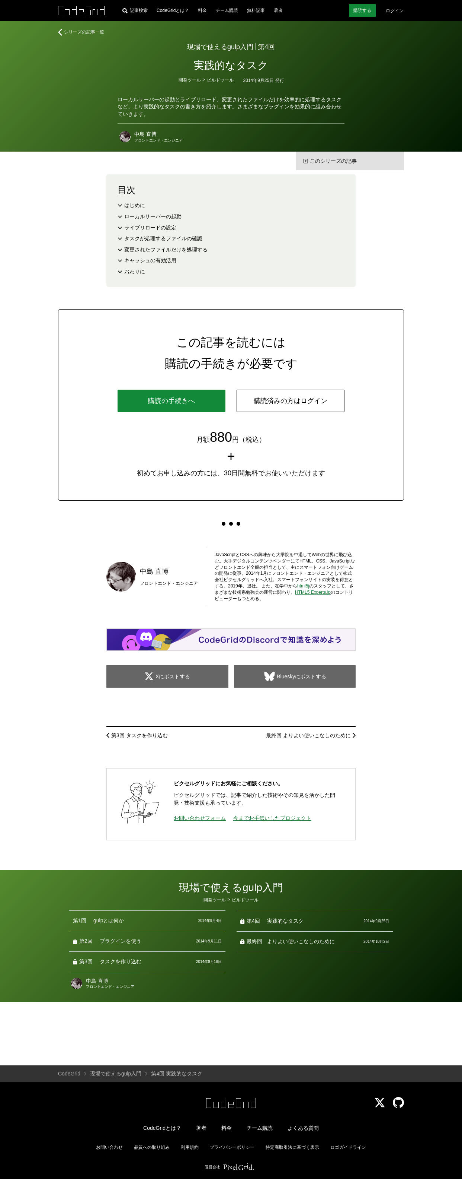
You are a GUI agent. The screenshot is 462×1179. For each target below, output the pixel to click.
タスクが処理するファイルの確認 (163, 238)
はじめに (134, 205)
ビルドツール (220, 80)
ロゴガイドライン (348, 1147)
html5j (303, 586)
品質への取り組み (152, 1147)
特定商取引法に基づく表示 (292, 1147)
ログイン (395, 10)
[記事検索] (135, 10)
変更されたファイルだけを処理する (166, 250)
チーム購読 (227, 10)
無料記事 (256, 10)
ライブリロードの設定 (150, 228)
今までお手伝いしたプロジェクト (272, 818)
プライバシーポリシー (232, 1147)
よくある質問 (303, 1128)
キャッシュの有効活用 (150, 260)
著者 (278, 10)
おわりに (134, 272)
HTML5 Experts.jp (313, 592)
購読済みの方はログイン (290, 401)
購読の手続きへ (171, 401)
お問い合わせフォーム (200, 818)
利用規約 (190, 1147)
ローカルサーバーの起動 (153, 216)
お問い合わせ (109, 1147)
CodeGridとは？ (173, 10)
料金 (202, 10)
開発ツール (190, 80)
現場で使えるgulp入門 (220, 47)
